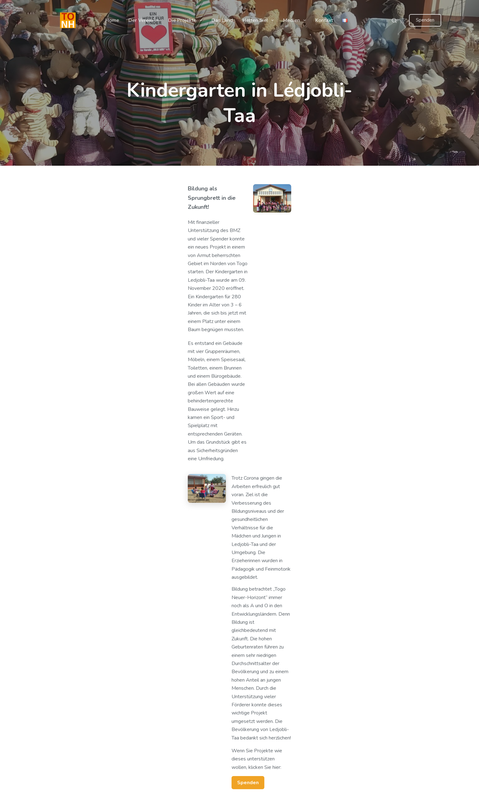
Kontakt (324, 20)
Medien (295, 20)
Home (112, 20)
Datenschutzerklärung (201, 684)
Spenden (425, 20)
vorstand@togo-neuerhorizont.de (373, 726)
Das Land (222, 20)
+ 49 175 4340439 (359, 705)
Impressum (189, 693)
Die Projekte (186, 20)
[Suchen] (394, 20)
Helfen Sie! (259, 20)
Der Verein (144, 20)
